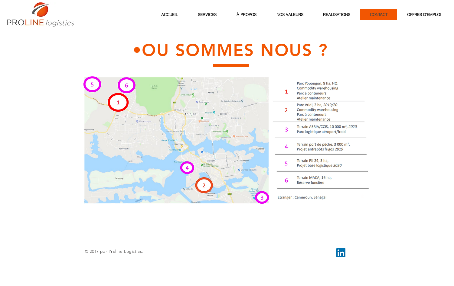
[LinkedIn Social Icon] (340, 252)
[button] (227, 140)
